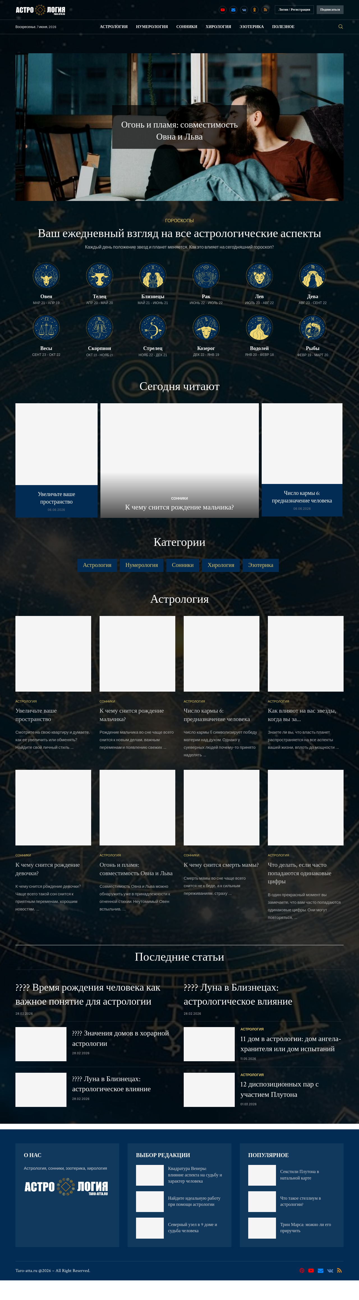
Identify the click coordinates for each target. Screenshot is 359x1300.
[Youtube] (223, 10)
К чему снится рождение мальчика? (179, 507)
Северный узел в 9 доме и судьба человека (192, 1247)
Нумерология (152, 26)
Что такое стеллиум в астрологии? (300, 1221)
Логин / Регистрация (294, 9)
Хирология (218, 26)
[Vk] (244, 10)
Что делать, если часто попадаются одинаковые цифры (300, 892)
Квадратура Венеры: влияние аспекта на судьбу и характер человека (195, 1194)
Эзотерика (252, 26)
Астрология (114, 26)
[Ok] (255, 10)
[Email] (233, 10)
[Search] (341, 26)
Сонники (186, 26)
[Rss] (265, 10)
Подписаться (330, 9)
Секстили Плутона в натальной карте (299, 1194)
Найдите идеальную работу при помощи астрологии (194, 1221)
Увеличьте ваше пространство (56, 498)
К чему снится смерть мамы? (221, 884)
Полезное (283, 26)
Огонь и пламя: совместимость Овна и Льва (136, 888)
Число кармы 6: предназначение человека (302, 497)
